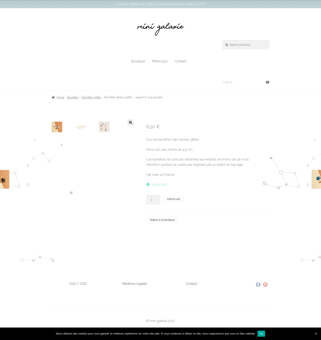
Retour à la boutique (162, 219)
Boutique (138, 61)
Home (60, 97)
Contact (180, 61)
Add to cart (173, 199)
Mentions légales (134, 284)
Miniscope (159, 61)
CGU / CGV (78, 284)
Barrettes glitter (91, 97)
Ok (261, 333)
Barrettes (73, 97)
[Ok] (316, 334)
